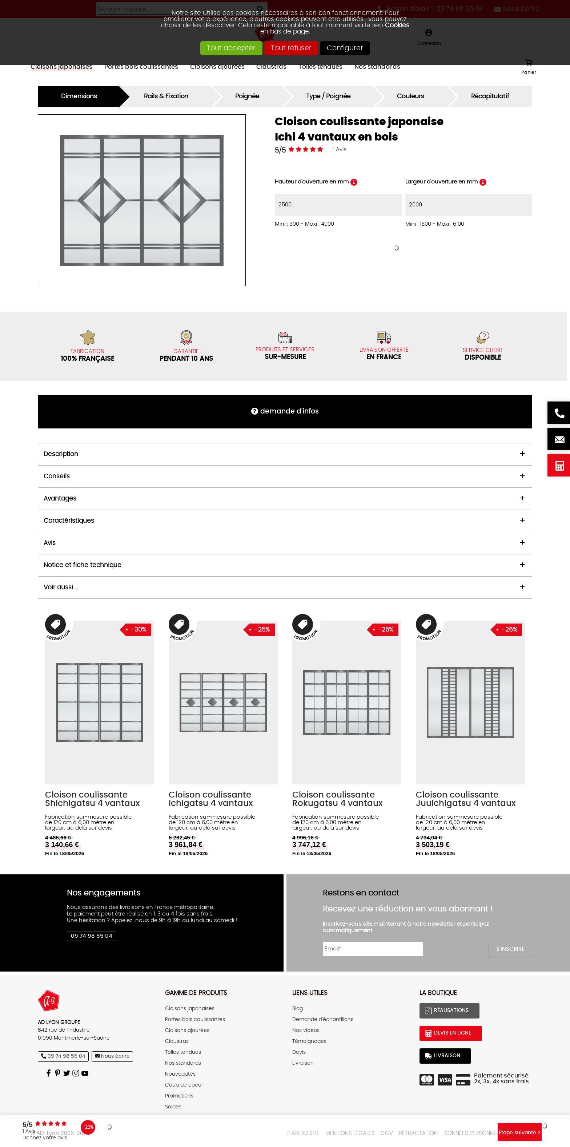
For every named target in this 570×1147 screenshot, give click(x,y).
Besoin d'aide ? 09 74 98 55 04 (558, 413)
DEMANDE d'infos (289, 411)
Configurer (362, 48)
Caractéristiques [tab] (69, 521)
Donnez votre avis (61, 1136)
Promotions (179, 1096)
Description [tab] (61, 454)
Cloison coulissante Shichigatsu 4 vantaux (92, 799)
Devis (299, 1052)
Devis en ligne (558, 465)
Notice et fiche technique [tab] (82, 565)
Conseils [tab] (57, 476)
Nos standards (183, 1063)
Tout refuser (291, 48)
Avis (339, 149)
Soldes (173, 1107)
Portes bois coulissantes (195, 1019)
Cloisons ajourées (187, 1030)
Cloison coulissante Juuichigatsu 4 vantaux (465, 799)
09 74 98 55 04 (91, 936)
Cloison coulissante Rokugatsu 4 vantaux (337, 799)
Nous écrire (558, 439)
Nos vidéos (306, 1030)
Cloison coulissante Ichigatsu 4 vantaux (211, 799)
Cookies (397, 25)
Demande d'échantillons (322, 1019)
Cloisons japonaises (189, 1008)
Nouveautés (180, 1074)
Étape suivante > (502, 1130)
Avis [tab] (50, 543)
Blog (297, 1008)
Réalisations (451, 1010)
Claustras (177, 1041)
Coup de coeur (184, 1085)
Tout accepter (214, 48)
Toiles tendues (183, 1052)
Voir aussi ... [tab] (61, 587)
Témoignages (309, 1041)
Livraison (303, 1063)
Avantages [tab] (60, 499)
